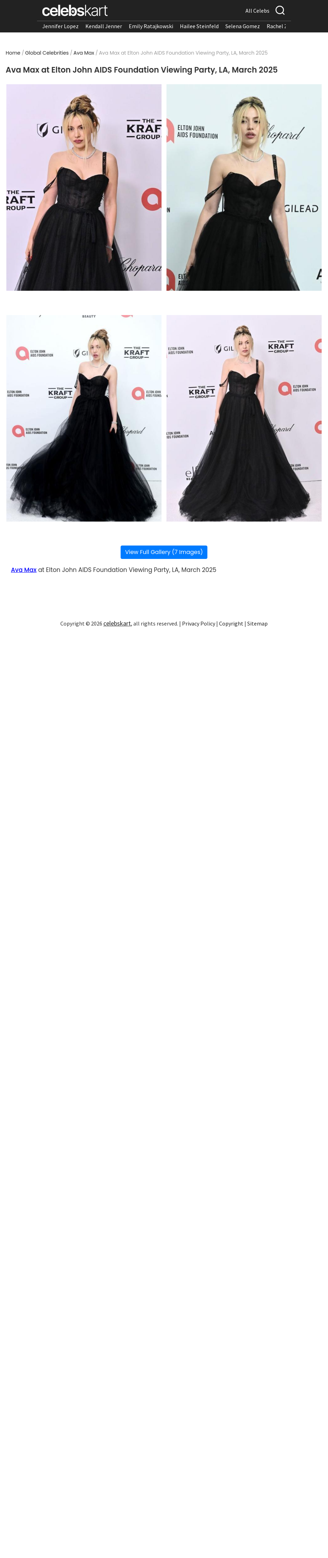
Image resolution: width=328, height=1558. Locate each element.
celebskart (117, 623)
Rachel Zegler (283, 26)
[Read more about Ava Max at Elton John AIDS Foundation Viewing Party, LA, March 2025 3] (84, 418)
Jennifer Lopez (60, 26)
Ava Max (83, 52)
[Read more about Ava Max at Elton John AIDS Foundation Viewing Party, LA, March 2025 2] (244, 187)
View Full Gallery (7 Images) (164, 552)
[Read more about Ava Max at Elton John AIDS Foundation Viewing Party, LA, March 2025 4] (244, 418)
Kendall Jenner (103, 26)
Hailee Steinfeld (199, 26)
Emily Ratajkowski (151, 26)
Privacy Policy (198, 623)
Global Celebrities (47, 52)
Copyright (231, 623)
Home (13, 52)
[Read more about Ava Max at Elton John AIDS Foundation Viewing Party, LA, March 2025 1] (84, 187)
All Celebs (257, 10)
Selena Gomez (242, 26)
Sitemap (257, 623)
